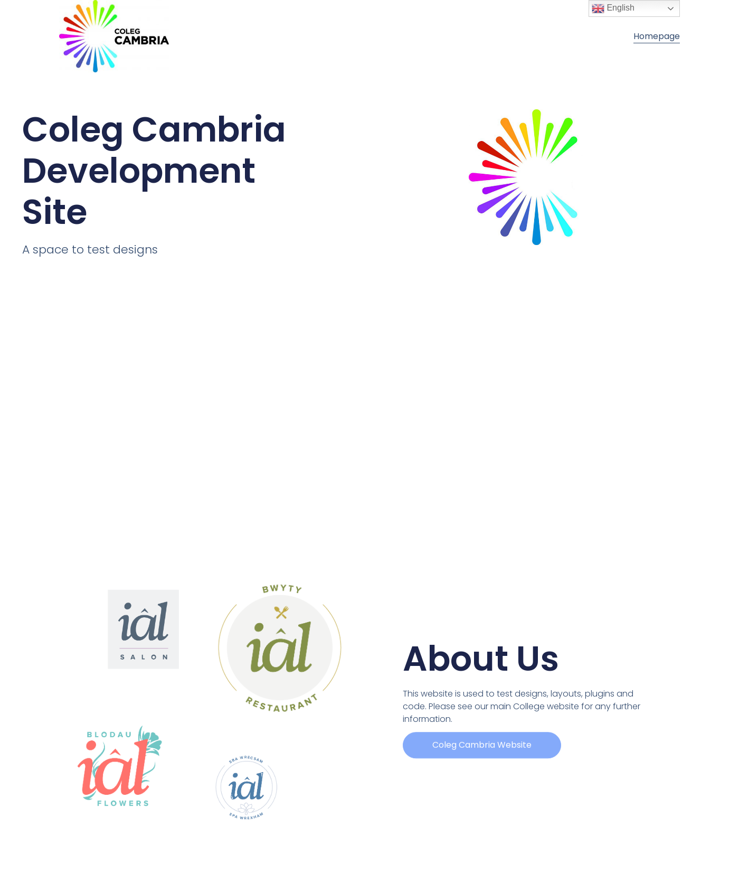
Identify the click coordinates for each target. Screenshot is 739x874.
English (613, 8)
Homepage (656, 36)
